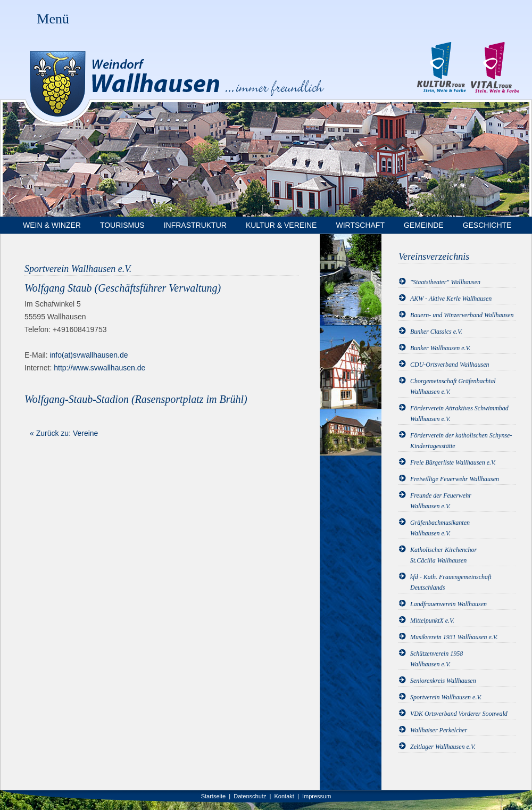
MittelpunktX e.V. (432, 620)
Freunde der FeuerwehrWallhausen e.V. (440, 501)
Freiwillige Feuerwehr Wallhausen (454, 479)
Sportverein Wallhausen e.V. (445, 697)
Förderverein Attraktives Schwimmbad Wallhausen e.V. (459, 413)
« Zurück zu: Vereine (64, 433)
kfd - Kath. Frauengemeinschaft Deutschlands (451, 582)
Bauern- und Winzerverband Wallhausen (462, 315)
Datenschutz (250, 796)
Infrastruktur (195, 225)
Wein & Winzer (52, 225)
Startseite (213, 796)
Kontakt (284, 796)
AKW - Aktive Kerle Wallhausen (451, 298)
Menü (53, 19)
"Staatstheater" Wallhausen (445, 282)
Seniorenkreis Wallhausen (443, 680)
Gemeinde (424, 225)
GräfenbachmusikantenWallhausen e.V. (440, 528)
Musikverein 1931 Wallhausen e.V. (454, 637)
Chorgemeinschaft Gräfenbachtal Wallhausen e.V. (453, 386)
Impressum (316, 796)
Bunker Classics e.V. (436, 331)
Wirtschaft (360, 225)
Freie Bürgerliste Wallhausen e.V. (453, 462)
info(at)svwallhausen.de (88, 355)
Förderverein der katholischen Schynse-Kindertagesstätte (461, 441)
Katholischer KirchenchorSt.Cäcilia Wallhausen (443, 555)
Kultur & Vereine (281, 225)
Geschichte (487, 225)
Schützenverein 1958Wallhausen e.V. (436, 659)
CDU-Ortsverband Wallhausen (449, 364)
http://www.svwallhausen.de (99, 367)
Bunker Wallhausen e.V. (440, 348)
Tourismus (122, 225)
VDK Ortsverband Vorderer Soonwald (459, 713)
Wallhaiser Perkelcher (438, 730)
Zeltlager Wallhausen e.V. (443, 746)
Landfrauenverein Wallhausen (448, 604)
